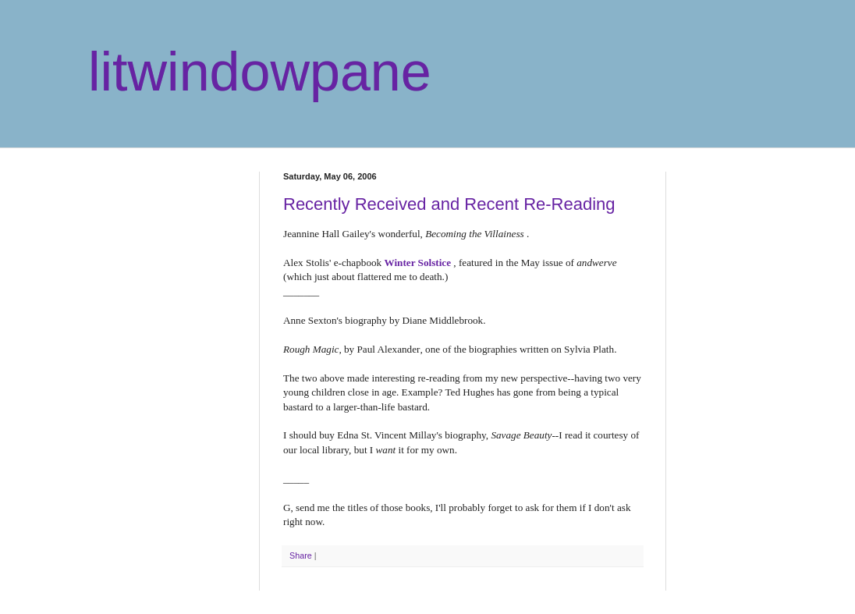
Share (300, 555)
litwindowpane (259, 71)
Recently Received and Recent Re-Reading (449, 204)
